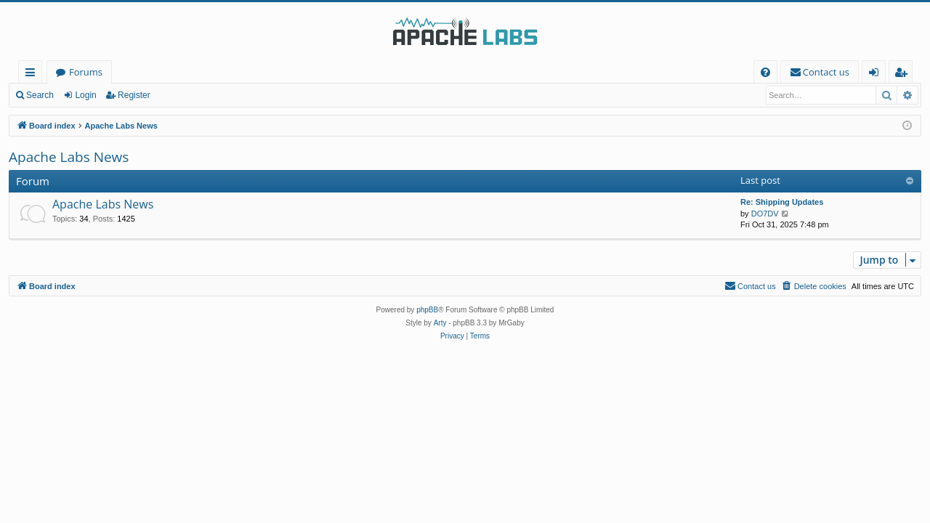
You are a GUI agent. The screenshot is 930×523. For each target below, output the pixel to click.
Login (85, 95)
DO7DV (765, 213)
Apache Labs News (69, 156)
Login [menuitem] (876, 74)
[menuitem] (765, 72)
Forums (85, 71)
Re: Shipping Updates (781, 202)
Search (40, 95)
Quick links (33, 74)
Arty (440, 323)
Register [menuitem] (904, 74)
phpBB (427, 310)
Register (134, 95)
